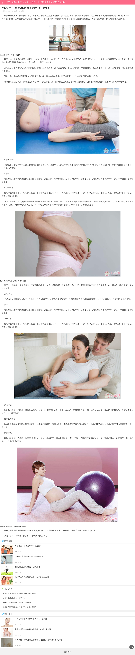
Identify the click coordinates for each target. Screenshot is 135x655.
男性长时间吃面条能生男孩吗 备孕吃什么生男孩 (19, 593)
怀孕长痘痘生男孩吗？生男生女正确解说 (17, 602)
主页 (8, 2)
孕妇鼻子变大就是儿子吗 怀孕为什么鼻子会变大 (19, 607)
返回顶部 (131, 647)
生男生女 (21, 2)
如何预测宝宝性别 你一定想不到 (14, 598)
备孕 (14, 2)
